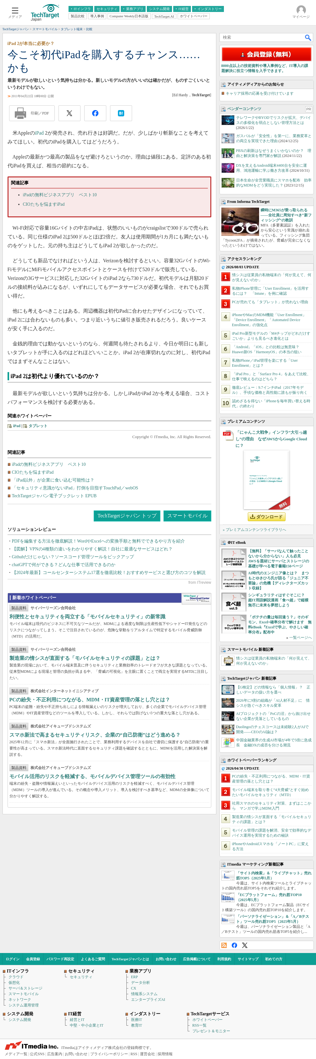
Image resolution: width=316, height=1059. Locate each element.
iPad (39, 133)
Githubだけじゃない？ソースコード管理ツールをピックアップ (73, 557)
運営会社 (147, 1054)
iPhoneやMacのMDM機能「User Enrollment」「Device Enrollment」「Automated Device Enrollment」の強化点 (269, 320)
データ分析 (140, 982)
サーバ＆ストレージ (25, 988)
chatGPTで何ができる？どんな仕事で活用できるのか (64, 564)
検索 (308, 37)
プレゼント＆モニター (211, 1031)
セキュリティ (81, 977)
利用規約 (224, 959)
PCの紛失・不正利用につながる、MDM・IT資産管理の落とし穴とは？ (89, 699)
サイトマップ (248, 959)
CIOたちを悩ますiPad (44, 204)
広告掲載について (197, 959)
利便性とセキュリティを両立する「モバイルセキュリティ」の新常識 (87, 616)
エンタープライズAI (148, 999)
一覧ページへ (300, 637)
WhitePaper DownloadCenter (196, 599)
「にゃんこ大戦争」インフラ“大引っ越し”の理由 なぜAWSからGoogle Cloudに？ (271, 439)
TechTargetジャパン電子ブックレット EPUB (54, 495)
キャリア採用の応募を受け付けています (260, 93)
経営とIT (77, 1019)
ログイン (12, 959)
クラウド (16, 977)
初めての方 (273, 959)
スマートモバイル (187, 515)
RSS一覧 (199, 1025)
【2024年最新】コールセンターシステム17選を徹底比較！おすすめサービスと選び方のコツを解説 (109, 572)
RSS (224, 945)
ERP (134, 977)
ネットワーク (19, 999)
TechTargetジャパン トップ (126, 515)
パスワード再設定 (60, 959)
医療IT (136, 1019)
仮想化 (14, 982)
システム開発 (19, 1019)
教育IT (136, 1025)
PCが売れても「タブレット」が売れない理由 (270, 302)
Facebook (234, 945)
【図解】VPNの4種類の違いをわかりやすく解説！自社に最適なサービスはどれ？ (92, 549)
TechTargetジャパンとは (130, 959)
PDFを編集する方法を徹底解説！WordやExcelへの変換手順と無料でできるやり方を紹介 (98, 541)
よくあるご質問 (93, 959)
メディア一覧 (16, 1054)
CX (133, 988)
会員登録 (33, 959)
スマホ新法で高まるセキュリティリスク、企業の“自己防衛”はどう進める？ (94, 735)
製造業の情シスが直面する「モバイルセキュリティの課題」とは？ (84, 658)
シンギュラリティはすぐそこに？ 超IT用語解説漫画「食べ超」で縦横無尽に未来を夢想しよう (278, 600)
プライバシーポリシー (109, 1054)
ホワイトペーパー (207, 1019)
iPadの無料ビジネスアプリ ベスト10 (60, 194)
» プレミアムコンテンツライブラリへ (254, 529)
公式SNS (37, 1054)
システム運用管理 (23, 1005)
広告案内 (54, 1054)
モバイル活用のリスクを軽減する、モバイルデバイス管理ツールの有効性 (92, 776)
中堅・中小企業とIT (86, 1025)
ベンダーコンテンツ (244, 109)
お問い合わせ (166, 959)
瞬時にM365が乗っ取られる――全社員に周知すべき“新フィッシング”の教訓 (286, 215)
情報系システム (144, 994)
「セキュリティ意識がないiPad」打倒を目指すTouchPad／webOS (75, 488)
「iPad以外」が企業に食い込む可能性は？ (53, 480)
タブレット (38, 426)
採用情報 (165, 1054)
